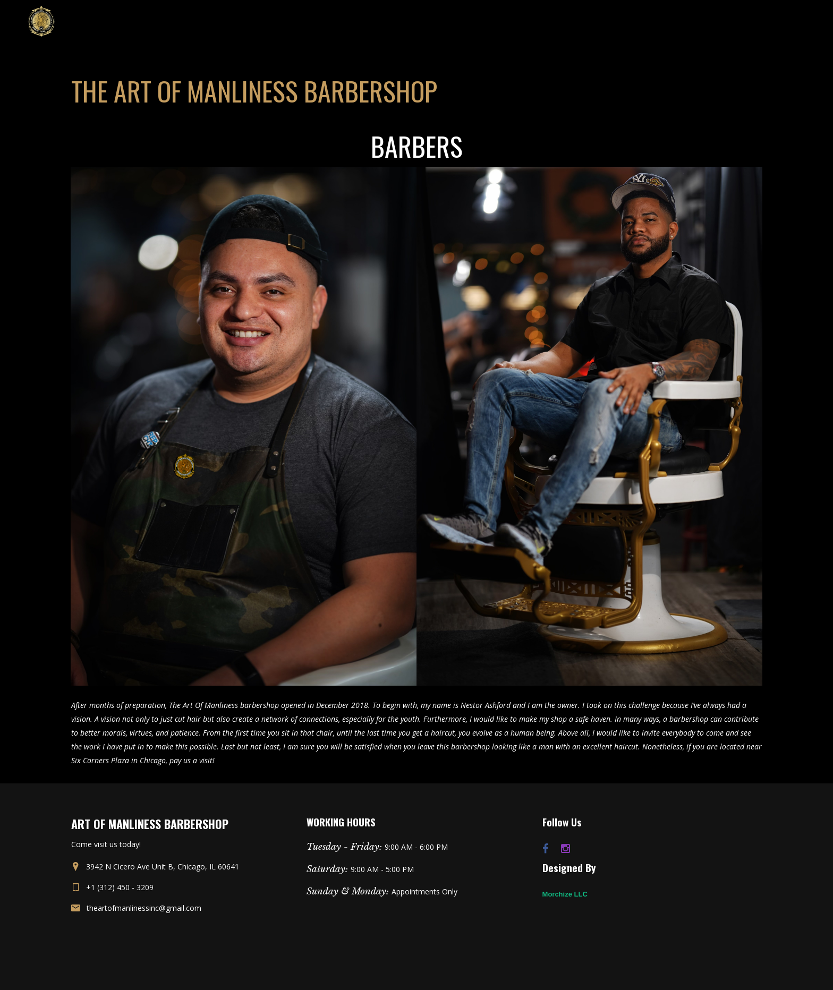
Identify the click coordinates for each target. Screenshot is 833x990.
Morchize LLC (565, 894)
